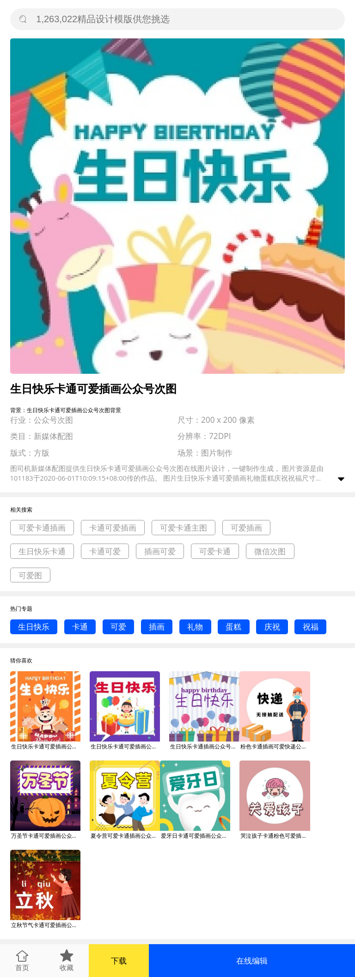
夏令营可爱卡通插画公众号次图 (125, 836)
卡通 (80, 626)
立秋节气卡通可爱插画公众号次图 (45, 925)
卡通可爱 (105, 551)
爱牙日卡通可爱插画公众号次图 (195, 836)
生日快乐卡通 (42, 551)
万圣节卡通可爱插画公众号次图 (45, 836)
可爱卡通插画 (42, 527)
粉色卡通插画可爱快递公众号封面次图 (275, 746)
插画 (157, 626)
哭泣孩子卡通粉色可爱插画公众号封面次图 (275, 836)
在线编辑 (252, 960)
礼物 (195, 626)
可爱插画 (246, 527)
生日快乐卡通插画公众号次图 (204, 746)
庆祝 (272, 626)
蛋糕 (233, 626)
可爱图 (30, 575)
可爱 (118, 626)
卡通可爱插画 (112, 527)
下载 (119, 960)
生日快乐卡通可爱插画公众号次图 (45, 746)
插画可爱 (160, 551)
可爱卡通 (215, 551)
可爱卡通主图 (183, 527)
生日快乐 (33, 626)
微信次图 (270, 551)
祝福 (310, 626)
